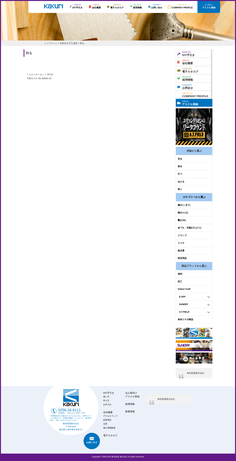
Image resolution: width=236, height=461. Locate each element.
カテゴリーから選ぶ (194, 197)
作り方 (106, 401)
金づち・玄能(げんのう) (189, 227)
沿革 (105, 424)
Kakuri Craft (184, 289)
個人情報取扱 (109, 428)
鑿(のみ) (182, 220)
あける (181, 181)
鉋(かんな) (183, 212)
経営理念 (107, 420)
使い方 (106, 397)
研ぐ (180, 189)
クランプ (182, 235)
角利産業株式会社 (195, 373)
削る (180, 166)
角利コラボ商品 (185, 319)
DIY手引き (186, 53)
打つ (180, 174)
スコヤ (181, 243)
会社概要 (185, 61)
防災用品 (182, 258)
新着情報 (130, 411)
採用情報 (185, 78)
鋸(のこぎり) (184, 205)
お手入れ (107, 404)
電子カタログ (187, 70)
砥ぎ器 (181, 250)
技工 (180, 281)
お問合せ (185, 86)
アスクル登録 (187, 102)
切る (180, 159)
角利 (180, 274)
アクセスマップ (110, 416)
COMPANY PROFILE (195, 94)
